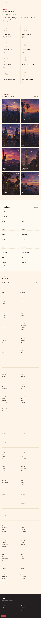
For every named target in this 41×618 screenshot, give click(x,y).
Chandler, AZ (4, 327)
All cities (3, 610)
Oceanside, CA (22, 480)
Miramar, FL (22, 456)
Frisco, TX (3, 376)
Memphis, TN (22, 450)
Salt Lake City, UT (4, 525)
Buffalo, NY (3, 317)
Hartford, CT (22, 394)
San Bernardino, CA (5, 527)
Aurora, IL (22, 301)
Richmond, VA (4, 511)
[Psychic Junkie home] (6, 2)
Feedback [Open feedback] (4, 616)
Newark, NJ (22, 470)
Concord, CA (4, 340)
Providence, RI (22, 503)
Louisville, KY (4, 442)
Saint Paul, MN (22, 521)
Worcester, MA (4, 580)
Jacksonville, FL (22, 416)
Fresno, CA (22, 374)
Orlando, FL (3, 486)
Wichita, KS (3, 578)
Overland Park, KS (23, 486)
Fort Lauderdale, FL (23, 370)
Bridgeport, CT (4, 315)
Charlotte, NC (4, 329)
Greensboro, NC (23, 388)
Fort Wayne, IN (4, 372)
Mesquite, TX (22, 452)
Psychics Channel (32, 615)
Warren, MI (22, 574)
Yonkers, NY (3, 586)
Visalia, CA (22, 568)
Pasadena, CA (4, 496)
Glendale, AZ (4, 386)
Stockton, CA (22, 544)
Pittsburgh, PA (22, 499)
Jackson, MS (3, 416)
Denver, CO (3, 350)
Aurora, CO (3, 301)
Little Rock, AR (22, 438)
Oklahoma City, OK (5, 482)
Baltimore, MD (22, 309)
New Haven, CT (4, 468)
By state (3, 608)
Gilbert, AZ (22, 384)
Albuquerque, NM (23, 292)
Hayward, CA (4, 396)
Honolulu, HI (4, 400)
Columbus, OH (4, 338)
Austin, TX (3, 303)
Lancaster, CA (4, 435)
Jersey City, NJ (4, 418)
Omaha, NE (3, 484)
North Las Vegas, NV (5, 474)
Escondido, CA (22, 360)
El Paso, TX (3, 358)
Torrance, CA (22, 560)
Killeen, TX (3, 426)
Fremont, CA (4, 374)
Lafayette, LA (4, 433)
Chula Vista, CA (4, 333)
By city (3, 607)
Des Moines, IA (22, 350)
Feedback (22, 610)
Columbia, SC (22, 336)
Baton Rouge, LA (4, 311)
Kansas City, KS (22, 425)
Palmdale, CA (4, 494)
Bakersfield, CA (4, 309)
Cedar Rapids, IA (23, 325)
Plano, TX (3, 501)
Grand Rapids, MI (4, 388)
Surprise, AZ (22, 546)
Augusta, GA (22, 299)
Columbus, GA (22, 338)
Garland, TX (3, 384)
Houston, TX (22, 400)
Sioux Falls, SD (22, 536)
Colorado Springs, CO (5, 336)
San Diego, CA (22, 527)
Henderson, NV (22, 396)
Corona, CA (3, 342)
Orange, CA (22, 484)
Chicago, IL (22, 331)
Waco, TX (3, 574)
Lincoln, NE (3, 438)
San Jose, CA (22, 529)
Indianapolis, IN (4, 408)
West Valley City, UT (23, 576)
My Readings (36, 1)
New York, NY (4, 470)
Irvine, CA (22, 408)
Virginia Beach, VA (4, 568)
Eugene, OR (3, 362)
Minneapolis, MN (4, 456)
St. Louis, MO (22, 540)
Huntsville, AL (22, 402)
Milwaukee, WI (22, 454)
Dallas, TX (3, 348)
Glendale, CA (22, 386)
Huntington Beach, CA (5, 402)
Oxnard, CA (3, 487)
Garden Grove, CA (23, 382)
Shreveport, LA (4, 536)
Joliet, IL (21, 418)
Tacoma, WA (4, 554)
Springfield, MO (22, 538)
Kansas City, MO (4, 425)
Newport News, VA (5, 472)
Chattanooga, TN (23, 329)
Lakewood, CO (22, 433)
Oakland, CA (4, 480)
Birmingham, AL (23, 311)
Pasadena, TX (22, 494)
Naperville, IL (4, 466)
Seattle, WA (22, 535)
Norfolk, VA (22, 472)
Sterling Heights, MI (5, 544)
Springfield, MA (4, 540)
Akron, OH (3, 292)
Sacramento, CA (4, 521)
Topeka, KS (3, 560)
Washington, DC (4, 576)
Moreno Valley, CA (5, 460)
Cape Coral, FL (4, 323)
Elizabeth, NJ (22, 358)
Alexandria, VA (4, 294)
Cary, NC (3, 325)
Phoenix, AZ (4, 499)
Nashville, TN (22, 466)
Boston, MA (22, 313)
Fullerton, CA (22, 376)
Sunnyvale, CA (4, 546)
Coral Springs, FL (23, 340)
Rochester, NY (4, 513)
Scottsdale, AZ (4, 535)
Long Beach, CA (4, 440)
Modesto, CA (4, 458)
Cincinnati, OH (22, 333)
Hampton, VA (4, 394)
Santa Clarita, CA (23, 531)
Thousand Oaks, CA (5, 558)
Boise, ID (3, 313)
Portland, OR (4, 503)
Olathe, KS (22, 482)
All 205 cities (36, 96)
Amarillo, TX (22, 294)
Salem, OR (3, 523)
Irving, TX (3, 410)
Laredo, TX (22, 435)
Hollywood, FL (22, 398)
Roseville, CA (4, 515)
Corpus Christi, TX (23, 342)
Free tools (23, 607)
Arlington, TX (4, 297)
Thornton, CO (22, 556)
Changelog (23, 608)
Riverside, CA (22, 511)
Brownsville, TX (22, 315)
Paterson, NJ (22, 496)
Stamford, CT (22, 542)
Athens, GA (22, 297)
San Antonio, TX (23, 525)
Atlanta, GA (3, 299)
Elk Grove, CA (4, 360)
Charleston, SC (22, 327)
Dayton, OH (22, 348)
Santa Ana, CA (4, 531)
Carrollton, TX (22, 323)
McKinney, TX (4, 450)
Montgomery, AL (23, 458)
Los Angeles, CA (23, 440)
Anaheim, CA (4, 296)
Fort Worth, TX (22, 372)
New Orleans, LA (23, 468)
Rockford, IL (22, 513)
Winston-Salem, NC (23, 578)
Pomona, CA (22, 501)
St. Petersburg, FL (4, 542)
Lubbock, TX (22, 442)
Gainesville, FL (4, 382)
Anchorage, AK (22, 296)
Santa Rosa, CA (4, 533)
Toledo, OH (22, 558)
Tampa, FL (3, 556)
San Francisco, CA (4, 529)
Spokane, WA (4, 538)
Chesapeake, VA (4, 331)
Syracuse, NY (4, 548)
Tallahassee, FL (22, 554)
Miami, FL (3, 454)
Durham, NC (22, 352)
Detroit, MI (3, 352)
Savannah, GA (22, 533)
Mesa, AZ (3, 452)
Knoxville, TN (22, 426)
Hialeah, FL (3, 398)
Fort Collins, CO (4, 370)
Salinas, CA (22, 523)
